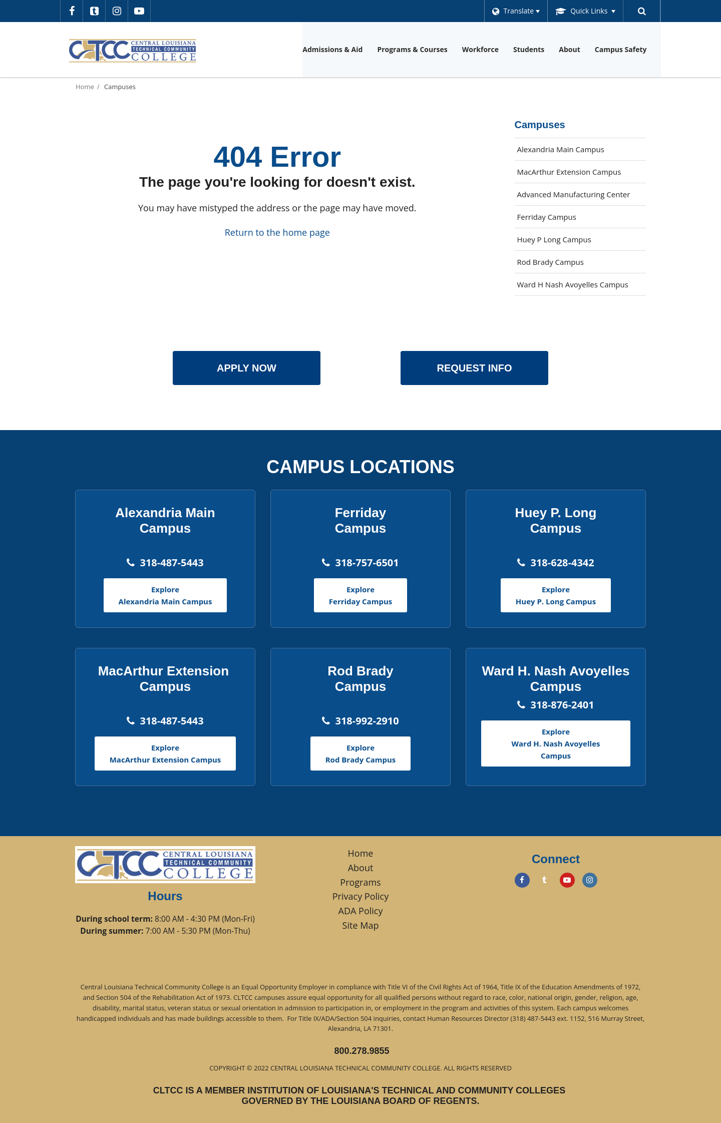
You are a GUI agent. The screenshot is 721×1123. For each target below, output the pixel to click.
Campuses (120, 86)
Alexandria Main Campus (560, 149)
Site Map (360, 925)
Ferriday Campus (546, 217)
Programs (360, 882)
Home (85, 86)
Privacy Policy (360, 896)
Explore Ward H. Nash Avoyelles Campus (556, 743)
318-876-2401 (562, 704)
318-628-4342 (562, 562)
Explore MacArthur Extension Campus (165, 753)
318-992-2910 (367, 720)
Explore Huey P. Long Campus (556, 595)
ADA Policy (360, 911)
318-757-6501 (367, 562)
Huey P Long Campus (554, 239)
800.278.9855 (361, 1051)
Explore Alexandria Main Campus (165, 595)
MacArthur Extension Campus (569, 172)
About (361, 868)
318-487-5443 (171, 562)
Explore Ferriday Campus (360, 595)
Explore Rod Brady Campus (360, 753)
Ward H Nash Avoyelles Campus (572, 284)
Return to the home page (277, 232)
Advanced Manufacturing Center (573, 194)
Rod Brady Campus (550, 262)
